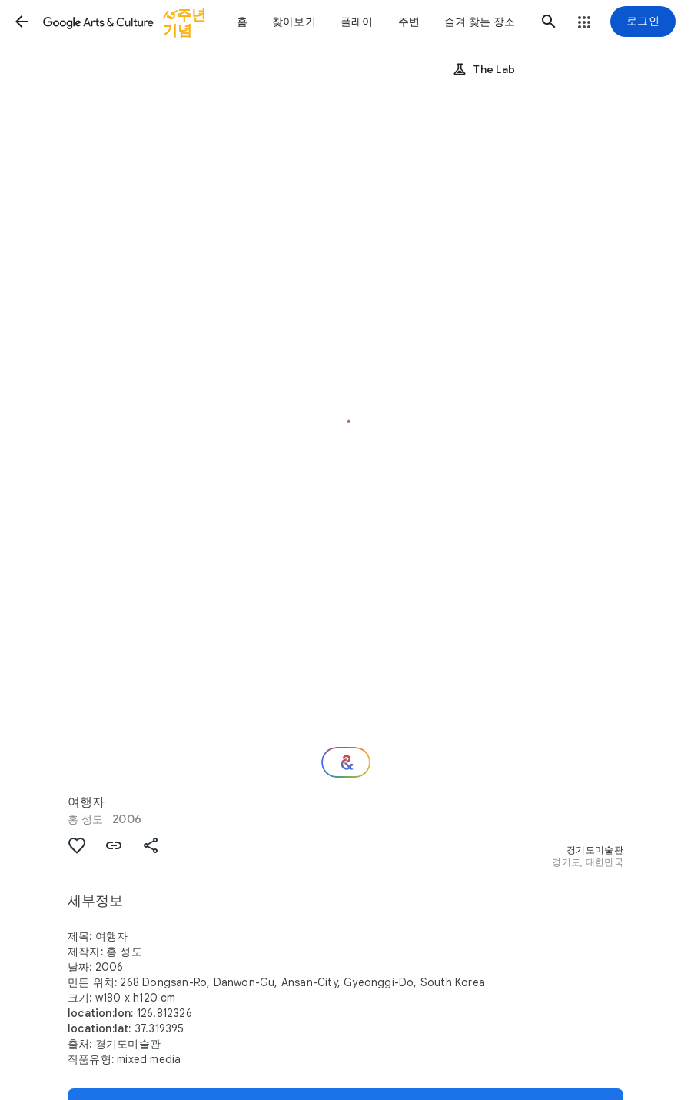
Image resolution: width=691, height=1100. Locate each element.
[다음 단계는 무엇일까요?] (345, 762)
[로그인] (643, 21)
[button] (21, 21)
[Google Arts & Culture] (133, 21)
